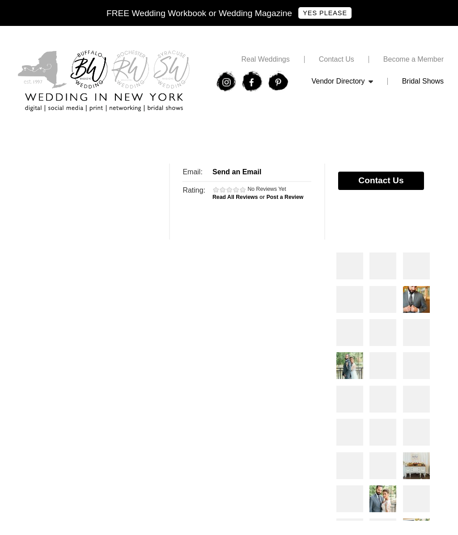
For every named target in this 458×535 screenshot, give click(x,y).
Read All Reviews (235, 197)
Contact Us (336, 59)
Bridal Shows (423, 81)
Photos (349, 266)
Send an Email (236, 172)
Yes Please (325, 13)
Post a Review (285, 197)
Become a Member (413, 59)
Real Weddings (265, 59)
